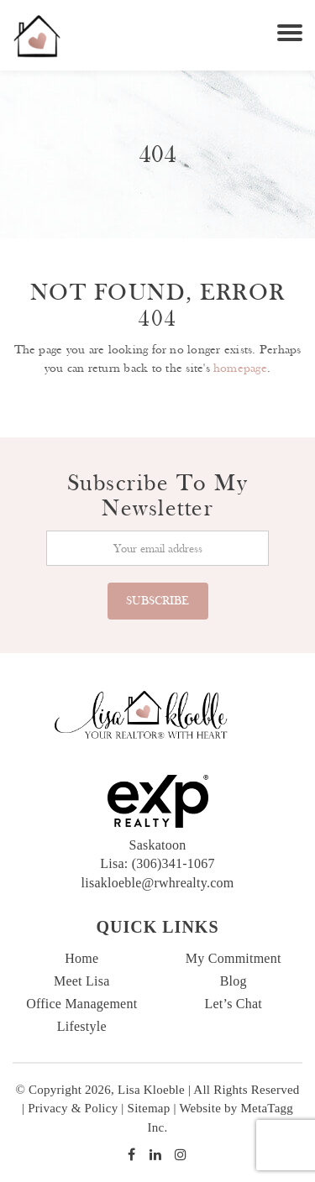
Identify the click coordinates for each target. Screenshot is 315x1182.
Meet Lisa (82, 981)
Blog (233, 981)
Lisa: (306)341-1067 (157, 863)
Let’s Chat (233, 1003)
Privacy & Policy (73, 1108)
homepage (240, 368)
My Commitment (233, 958)
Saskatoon (157, 845)
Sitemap (149, 1108)
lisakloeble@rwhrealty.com (157, 883)
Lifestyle (82, 1026)
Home (81, 958)
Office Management (81, 1003)
